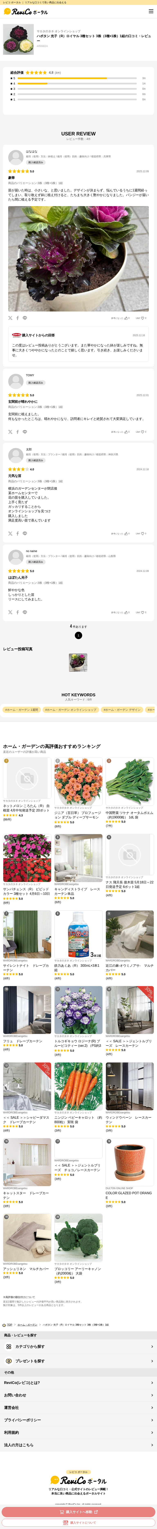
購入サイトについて (78, 1523)
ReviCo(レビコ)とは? (22, 1383)
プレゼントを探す (24, 1361)
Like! (141, 318)
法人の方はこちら (19, 1445)
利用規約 (11, 1433)
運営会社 (11, 1408)
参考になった (120, 318)
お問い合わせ (15, 1395)
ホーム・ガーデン (27, 1324)
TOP (9, 1324)
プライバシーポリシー (22, 1420)
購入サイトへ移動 (79, 1512)
